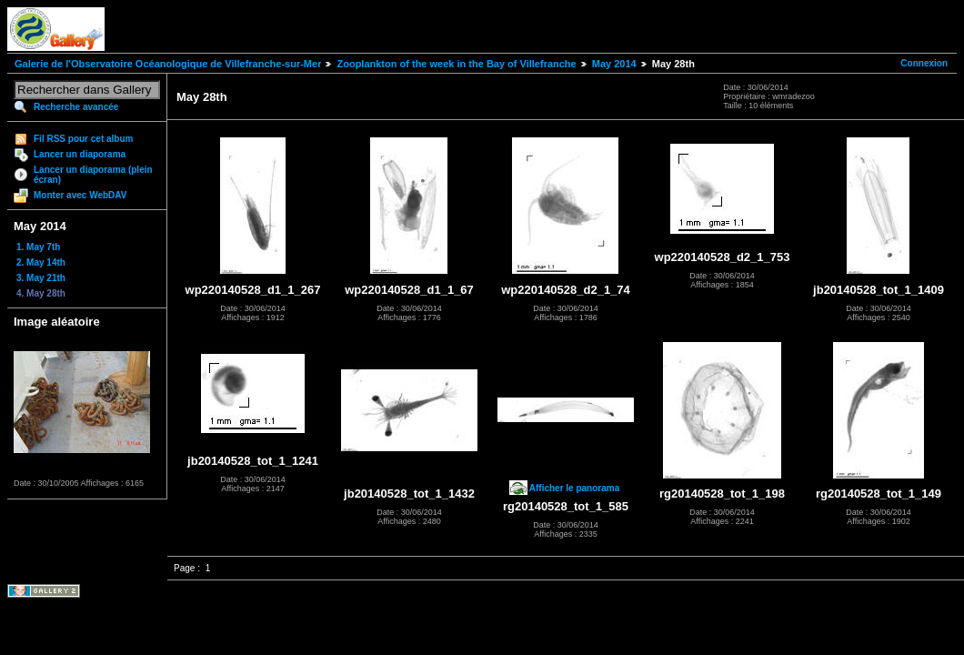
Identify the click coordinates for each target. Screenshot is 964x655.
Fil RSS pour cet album (83, 139)
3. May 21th (40, 278)
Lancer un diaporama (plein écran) (93, 175)
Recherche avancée (76, 107)
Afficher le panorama (574, 488)
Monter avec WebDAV (80, 195)
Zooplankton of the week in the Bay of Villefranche (456, 63)
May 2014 (614, 63)
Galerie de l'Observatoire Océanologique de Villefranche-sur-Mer (168, 63)
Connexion (924, 63)
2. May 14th (40, 262)
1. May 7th (38, 247)
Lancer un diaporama (80, 154)
